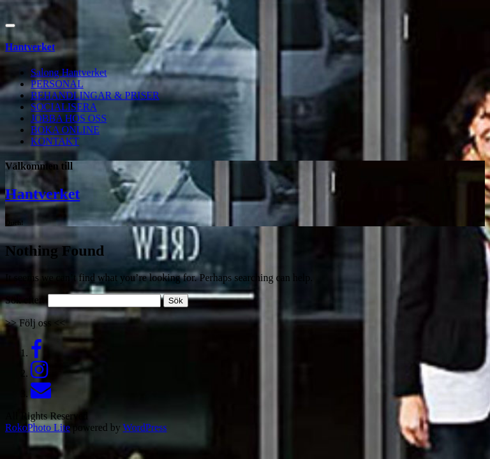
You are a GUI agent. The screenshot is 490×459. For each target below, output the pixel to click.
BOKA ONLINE (65, 129)
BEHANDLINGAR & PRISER (95, 95)
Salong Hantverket (69, 72)
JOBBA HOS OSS (69, 118)
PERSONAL (57, 83)
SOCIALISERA (64, 106)
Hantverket (42, 194)
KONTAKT (55, 141)
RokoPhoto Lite (37, 427)
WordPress (145, 427)
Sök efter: (25, 300)
